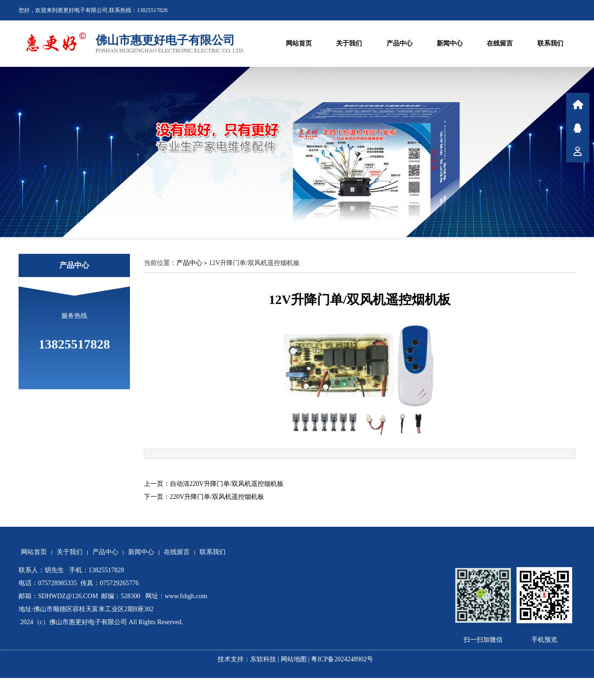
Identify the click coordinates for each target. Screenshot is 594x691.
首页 (577, 104)
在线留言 (500, 43)
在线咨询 (577, 127)
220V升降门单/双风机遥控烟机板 (217, 496)
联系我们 (550, 43)
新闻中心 (450, 43)
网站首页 (299, 43)
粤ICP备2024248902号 (343, 659)
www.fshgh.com (186, 596)
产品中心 (400, 43)
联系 (577, 150)
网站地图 (294, 659)
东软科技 (263, 659)
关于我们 (349, 43)
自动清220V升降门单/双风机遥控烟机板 (227, 483)
